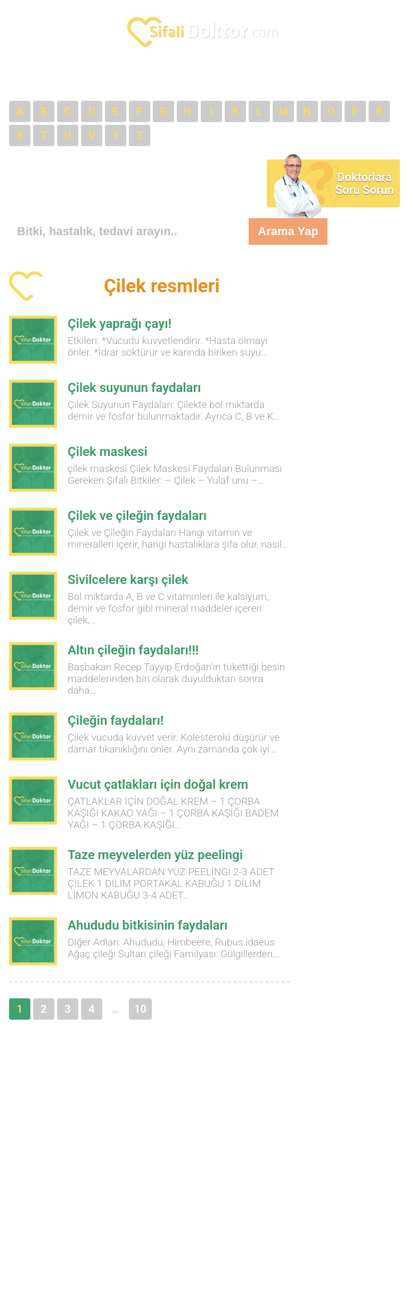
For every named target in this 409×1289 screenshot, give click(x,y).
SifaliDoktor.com (204, 32)
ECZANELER (149, 78)
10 (140, 1009)
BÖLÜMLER (215, 78)
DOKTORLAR (80, 78)
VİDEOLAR (333, 78)
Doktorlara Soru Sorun (365, 184)
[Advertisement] (94, 180)
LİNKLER (275, 78)
